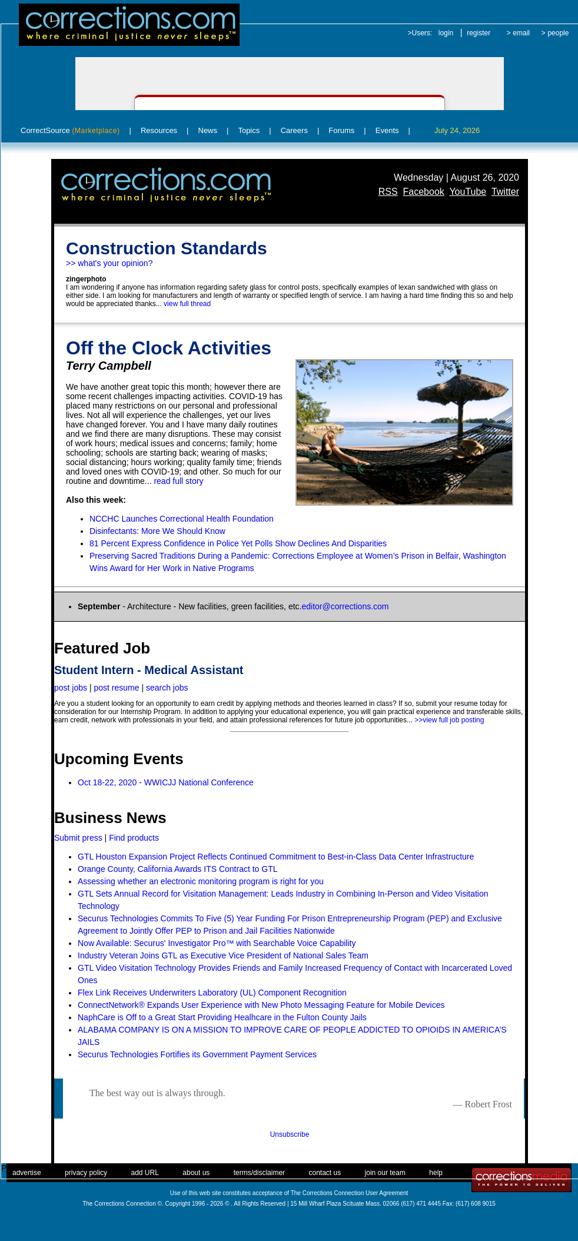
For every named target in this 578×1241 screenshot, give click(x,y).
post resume (116, 687)
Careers (294, 130)
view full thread (187, 304)
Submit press (78, 837)
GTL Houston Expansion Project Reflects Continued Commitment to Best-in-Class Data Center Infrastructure (276, 856)
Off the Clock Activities (168, 348)
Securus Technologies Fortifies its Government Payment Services (197, 1054)
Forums (341, 130)
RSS (388, 192)
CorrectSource (70, 130)
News (208, 130)
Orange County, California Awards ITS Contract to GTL (178, 869)
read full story (178, 481)
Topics (249, 130)
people (558, 33)
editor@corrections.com (344, 606)
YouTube (467, 192)
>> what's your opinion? (109, 263)
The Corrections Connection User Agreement (349, 1193)
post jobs (70, 687)
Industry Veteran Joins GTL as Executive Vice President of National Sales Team (223, 955)
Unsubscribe (290, 1134)
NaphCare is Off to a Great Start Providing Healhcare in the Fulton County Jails (222, 1017)
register (478, 33)
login (446, 33)
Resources (159, 130)
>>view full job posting (449, 720)
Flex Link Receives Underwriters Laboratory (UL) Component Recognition (212, 992)
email (521, 33)
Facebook (423, 192)
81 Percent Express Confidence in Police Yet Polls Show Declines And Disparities (238, 543)
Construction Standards (166, 248)
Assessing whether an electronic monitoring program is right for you (201, 881)
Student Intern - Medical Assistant (149, 669)
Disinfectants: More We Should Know (157, 531)
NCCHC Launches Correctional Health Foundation (181, 518)
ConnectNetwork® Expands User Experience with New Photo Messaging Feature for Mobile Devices (261, 1005)
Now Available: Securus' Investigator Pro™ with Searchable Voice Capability (217, 943)
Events (387, 130)
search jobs (167, 687)
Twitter (505, 192)
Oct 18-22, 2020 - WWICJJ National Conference (166, 782)
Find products (134, 837)
